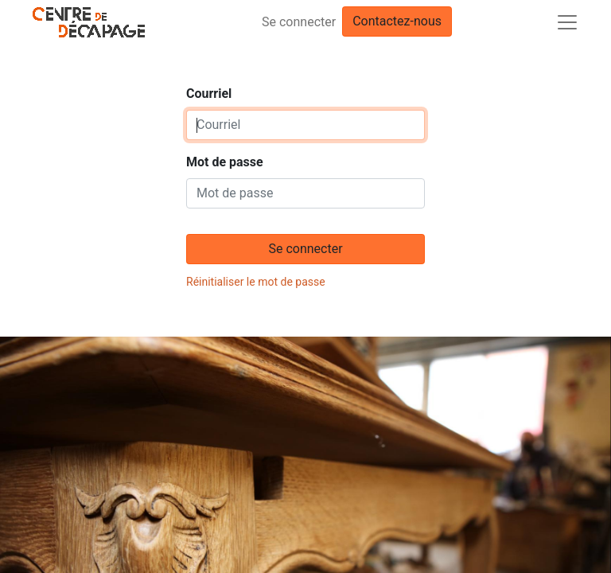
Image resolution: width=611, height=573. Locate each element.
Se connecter (299, 21)
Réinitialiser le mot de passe (255, 281)
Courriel (209, 93)
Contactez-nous (397, 21)
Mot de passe (224, 162)
